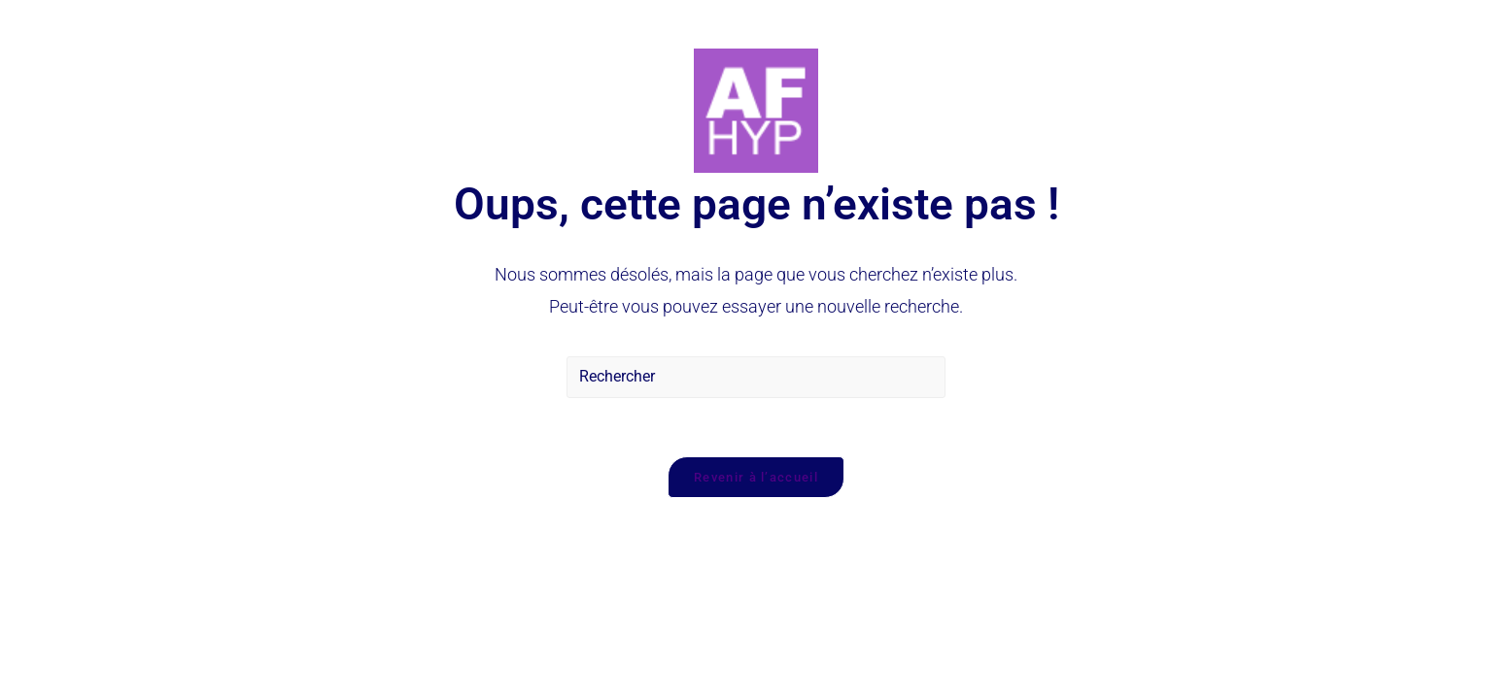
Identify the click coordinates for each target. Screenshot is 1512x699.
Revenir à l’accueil (756, 477)
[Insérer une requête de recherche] (756, 377)
